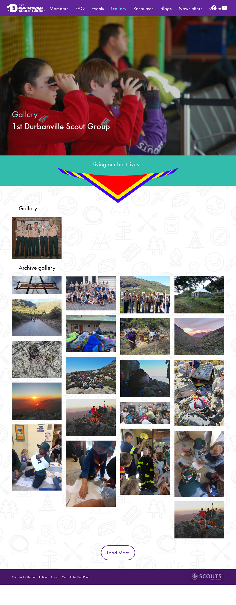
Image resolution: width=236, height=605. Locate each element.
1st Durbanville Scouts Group (41, 577)
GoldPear (83, 577)
